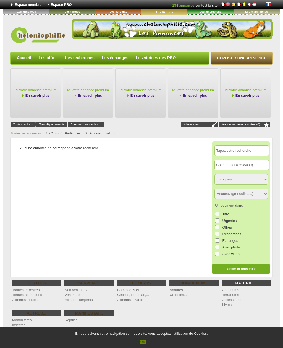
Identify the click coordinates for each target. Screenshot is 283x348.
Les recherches (80, 58)
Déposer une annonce (242, 58)
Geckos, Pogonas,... (133, 295)
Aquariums (230, 290)
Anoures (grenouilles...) (85, 124)
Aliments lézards (130, 300)
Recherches (231, 234)
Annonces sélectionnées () (241, 124)
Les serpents (118, 11)
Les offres (48, 58)
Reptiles (71, 320)
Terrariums (230, 295)
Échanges (230, 241)
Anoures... (178, 290)
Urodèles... (178, 295)
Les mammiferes (256, 11)
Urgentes (229, 221)
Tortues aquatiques (27, 295)
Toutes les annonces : (27, 133)
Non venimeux (76, 290)
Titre (225, 214)
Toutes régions (23, 124)
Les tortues (72, 11)
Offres (227, 227)
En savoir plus (37, 95)
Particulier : (73, 133)
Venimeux (72, 295)
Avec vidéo (230, 254)
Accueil (24, 58)
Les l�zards (164, 12)
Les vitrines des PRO (156, 58)
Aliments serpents (79, 300)
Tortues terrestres (26, 290)
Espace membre (28, 4)
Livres (227, 305)
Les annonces (26, 11)
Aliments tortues (25, 300)
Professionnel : (100, 133)
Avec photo (231, 247)
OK (143, 342)
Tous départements (52, 124)
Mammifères (22, 320)
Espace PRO (61, 4)
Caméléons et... (129, 290)
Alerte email (192, 124)
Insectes (18, 325)
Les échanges (115, 58)
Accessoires (231, 300)
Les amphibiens (210, 11)
